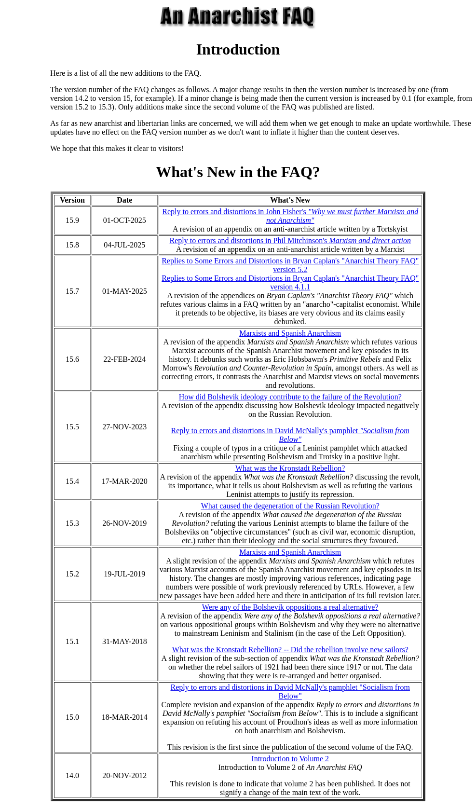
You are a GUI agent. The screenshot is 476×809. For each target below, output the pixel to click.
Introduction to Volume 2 (290, 758)
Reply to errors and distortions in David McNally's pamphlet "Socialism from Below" (289, 691)
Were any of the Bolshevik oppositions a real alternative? (290, 607)
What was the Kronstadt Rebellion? (290, 468)
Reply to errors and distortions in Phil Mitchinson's (289, 240)
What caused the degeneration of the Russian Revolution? (290, 506)
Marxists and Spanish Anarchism (290, 333)
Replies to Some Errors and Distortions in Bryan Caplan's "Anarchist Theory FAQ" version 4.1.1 (290, 282)
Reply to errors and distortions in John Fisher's (290, 215)
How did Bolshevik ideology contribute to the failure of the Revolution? (290, 397)
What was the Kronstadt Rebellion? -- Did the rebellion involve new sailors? (290, 649)
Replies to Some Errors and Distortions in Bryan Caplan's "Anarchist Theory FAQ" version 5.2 (290, 265)
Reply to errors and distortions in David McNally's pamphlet (290, 434)
